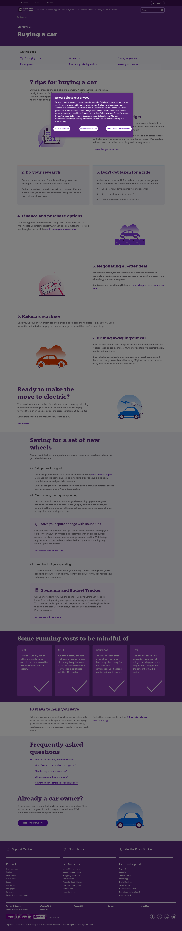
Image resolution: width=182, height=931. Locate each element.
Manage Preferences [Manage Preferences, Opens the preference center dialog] (88, 128)
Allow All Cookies (62, 128)
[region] (92, 115)
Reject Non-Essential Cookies (119, 128)
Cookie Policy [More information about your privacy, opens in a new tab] (60, 122)
